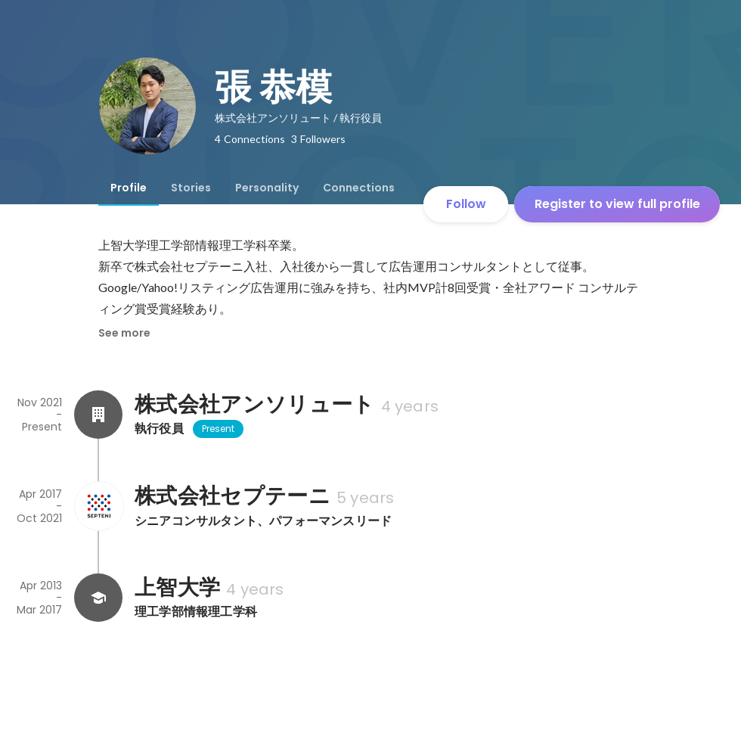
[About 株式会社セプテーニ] (98, 506)
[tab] (128, 187)
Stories (191, 187)
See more (124, 332)
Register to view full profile (617, 204)
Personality (267, 187)
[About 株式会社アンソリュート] (98, 414)
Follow (466, 204)
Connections (359, 187)
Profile (128, 187)
